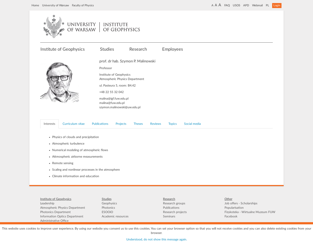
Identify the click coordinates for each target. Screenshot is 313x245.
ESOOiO (107, 212)
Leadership (47, 203)
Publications (171, 207)
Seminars (169, 216)
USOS (236, 5)
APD (246, 5)
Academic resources (115, 216)
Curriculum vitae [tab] (74, 123)
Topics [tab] (172, 123)
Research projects (175, 212)
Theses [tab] (138, 123)
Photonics (108, 207)
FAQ (227, 5)
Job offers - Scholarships (241, 203)
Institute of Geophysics (62, 49)
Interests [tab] (49, 123)
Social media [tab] (192, 123)
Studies (107, 49)
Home (35, 5)
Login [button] (276, 5)
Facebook (231, 216)
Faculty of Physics (83, 5)
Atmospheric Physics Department (62, 207)
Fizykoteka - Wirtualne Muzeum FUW (250, 212)
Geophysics (109, 203)
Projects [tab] (121, 123)
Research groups (174, 203)
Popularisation (234, 207)
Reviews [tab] (155, 123)
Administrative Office (54, 220)
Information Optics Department (61, 216)
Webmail (257, 5)
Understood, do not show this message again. (156, 239)
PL (267, 5)
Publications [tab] (100, 123)
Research (138, 49)
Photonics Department (55, 212)
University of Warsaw (55, 5)
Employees (172, 49)
